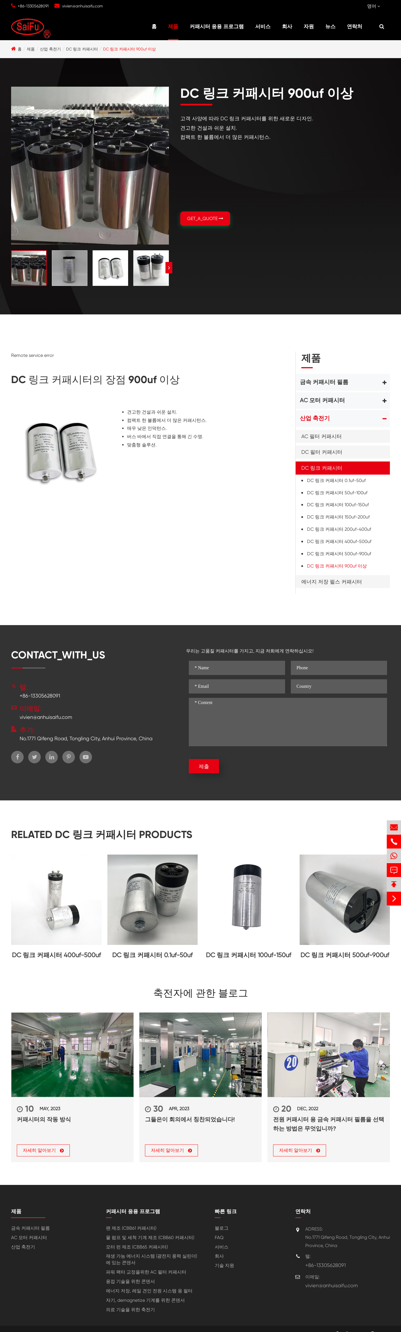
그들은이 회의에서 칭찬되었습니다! (190, 1119)
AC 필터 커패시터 (321, 436)
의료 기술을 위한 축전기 (130, 1309)
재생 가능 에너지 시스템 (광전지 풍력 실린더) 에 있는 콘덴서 (151, 1260)
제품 (173, 26)
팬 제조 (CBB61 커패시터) (131, 1228)
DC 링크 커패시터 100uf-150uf (338, 504)
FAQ (219, 1237)
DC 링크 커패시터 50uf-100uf (337, 492)
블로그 (221, 1228)
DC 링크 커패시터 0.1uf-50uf (336, 480)
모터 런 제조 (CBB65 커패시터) (137, 1247)
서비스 (263, 26)
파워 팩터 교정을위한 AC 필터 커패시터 (146, 1272)
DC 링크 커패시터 (82, 49)
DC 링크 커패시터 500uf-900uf (339, 553)
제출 (204, 766)
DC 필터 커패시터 (321, 452)
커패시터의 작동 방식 (44, 1119)
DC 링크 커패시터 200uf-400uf (339, 529)
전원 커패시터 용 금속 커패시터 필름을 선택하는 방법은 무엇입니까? (328, 1124)
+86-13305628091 (33, 6)
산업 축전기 (50, 49)
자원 (309, 26)
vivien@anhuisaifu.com (82, 6)
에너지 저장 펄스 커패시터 (331, 582)
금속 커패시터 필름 (324, 382)
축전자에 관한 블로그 (200, 993)
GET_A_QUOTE (205, 218)
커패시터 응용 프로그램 (217, 26)
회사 (287, 26)
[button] (168, 267)
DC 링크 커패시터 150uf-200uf (338, 517)
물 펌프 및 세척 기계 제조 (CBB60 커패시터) (150, 1237)
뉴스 (330, 26)
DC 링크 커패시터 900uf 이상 (129, 49)
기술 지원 (224, 1265)
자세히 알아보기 (43, 1150)
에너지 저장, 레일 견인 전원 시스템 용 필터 (149, 1291)
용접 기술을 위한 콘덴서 (130, 1281)
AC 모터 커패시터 (322, 400)
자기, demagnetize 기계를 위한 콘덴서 (145, 1300)
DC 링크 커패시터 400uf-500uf (339, 541)
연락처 (354, 26)
